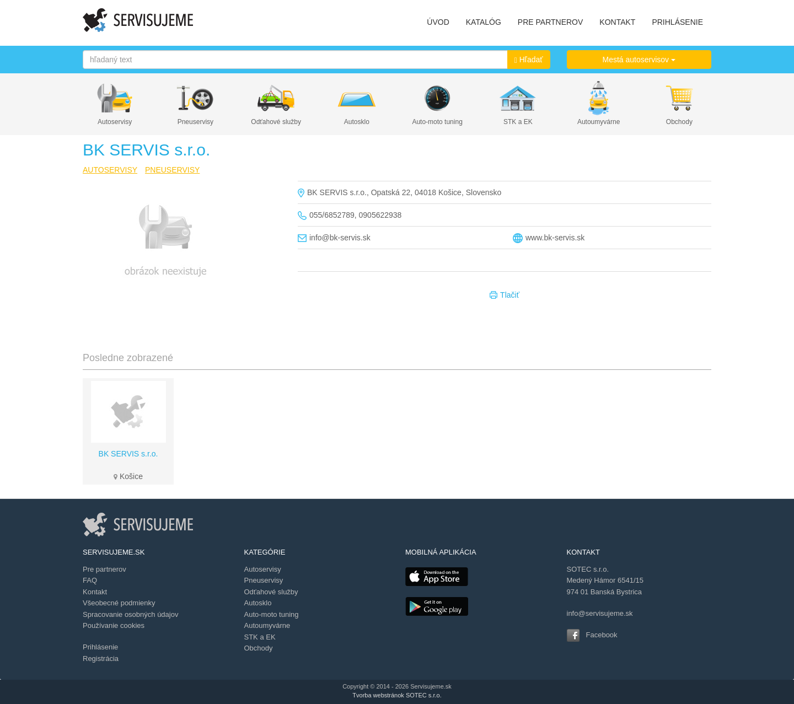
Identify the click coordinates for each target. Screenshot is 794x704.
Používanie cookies (113, 625)
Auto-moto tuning (437, 122)
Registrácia (101, 658)
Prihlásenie (100, 647)
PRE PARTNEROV (550, 22)
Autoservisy (115, 122)
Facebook (602, 635)
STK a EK (518, 122)
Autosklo (356, 122)
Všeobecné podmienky (119, 603)
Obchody (679, 122)
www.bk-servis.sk (554, 237)
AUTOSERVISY (110, 169)
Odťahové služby (276, 122)
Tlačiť (504, 295)
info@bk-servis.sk (340, 237)
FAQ (90, 580)
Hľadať (528, 60)
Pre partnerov (104, 569)
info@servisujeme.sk (600, 613)
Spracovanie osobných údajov (130, 614)
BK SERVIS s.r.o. (128, 453)
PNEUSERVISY (172, 169)
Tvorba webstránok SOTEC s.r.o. (396, 695)
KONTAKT (617, 22)
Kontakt (95, 592)
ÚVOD (438, 22)
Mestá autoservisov (639, 59)
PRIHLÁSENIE (677, 22)
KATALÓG (483, 22)
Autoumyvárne (598, 122)
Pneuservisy (195, 122)
